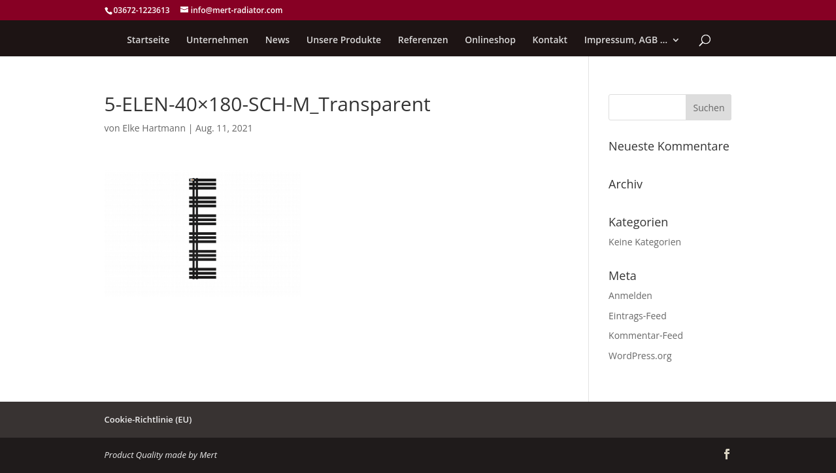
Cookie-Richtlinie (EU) (148, 419)
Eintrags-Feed (638, 315)
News (277, 40)
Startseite (148, 40)
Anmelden (630, 295)
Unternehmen (217, 40)
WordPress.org (640, 355)
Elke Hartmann (154, 128)
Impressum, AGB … (626, 40)
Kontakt (550, 40)
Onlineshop (490, 40)
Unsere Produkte (344, 40)
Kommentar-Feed (646, 335)
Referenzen (423, 40)
